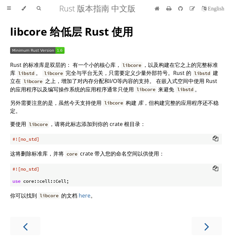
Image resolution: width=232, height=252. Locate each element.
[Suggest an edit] (193, 8)
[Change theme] (23, 8)
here (84, 195)
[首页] (157, 8)
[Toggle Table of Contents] (9, 8)
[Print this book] (170, 8)
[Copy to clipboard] (215, 139)
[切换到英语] (213, 8)
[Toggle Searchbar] (38, 8)
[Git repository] (181, 8)
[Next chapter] (207, 226)
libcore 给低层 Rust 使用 (71, 31)
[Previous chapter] (25, 226)
